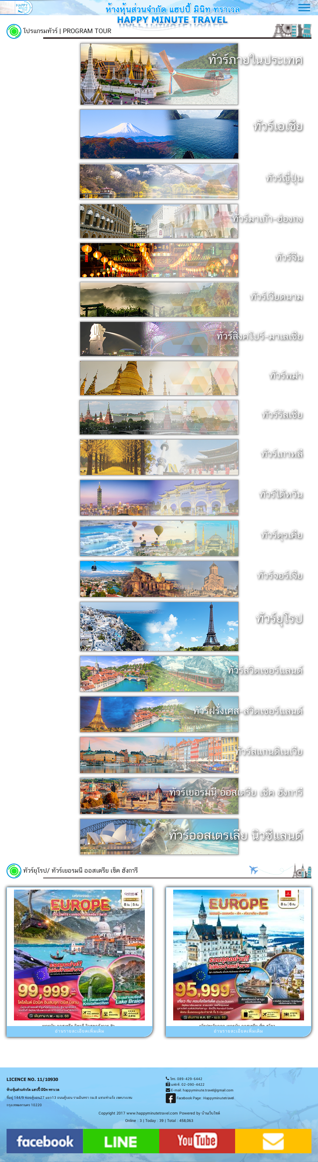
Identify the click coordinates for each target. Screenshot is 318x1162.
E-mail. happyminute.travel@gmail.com (199, 1090)
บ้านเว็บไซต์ (211, 1113)
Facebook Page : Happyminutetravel (200, 1098)
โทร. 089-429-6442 (184, 1079)
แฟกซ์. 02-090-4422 (185, 1085)
